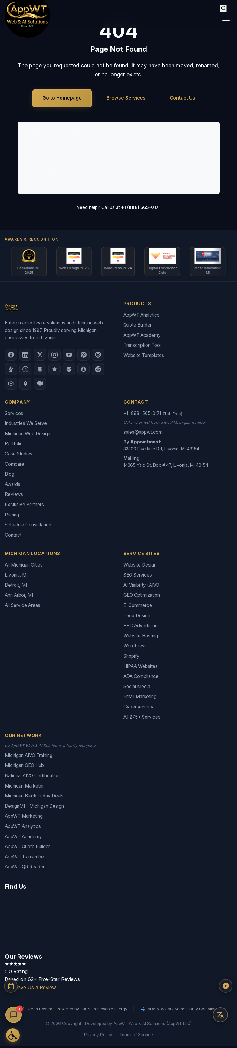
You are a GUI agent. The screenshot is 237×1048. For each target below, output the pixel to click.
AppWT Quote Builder (27, 849)
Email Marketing (139, 699)
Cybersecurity (138, 709)
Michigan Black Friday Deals (34, 798)
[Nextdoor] (69, 372)
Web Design (40, 146)
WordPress (135, 648)
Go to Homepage (62, 98)
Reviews (14, 497)
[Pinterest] (83, 357)
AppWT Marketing (24, 818)
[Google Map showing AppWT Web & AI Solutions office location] (118, 923)
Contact (13, 537)
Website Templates (143, 358)
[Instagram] (54, 357)
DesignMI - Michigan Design (34, 808)
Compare (14, 466)
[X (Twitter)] (40, 357)
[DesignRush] (40, 372)
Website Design (139, 567)
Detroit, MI (16, 587)
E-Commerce (135, 158)
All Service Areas (22, 608)
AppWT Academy (142, 337)
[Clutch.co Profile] (98, 357)
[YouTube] (69, 357)
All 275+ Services (141, 719)
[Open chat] (13, 1015)
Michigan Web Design (27, 436)
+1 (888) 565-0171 (140, 207)
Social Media (136, 689)
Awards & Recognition (31, 239)
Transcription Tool (142, 347)
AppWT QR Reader (24, 869)
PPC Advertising (140, 628)
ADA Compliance (141, 679)
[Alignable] (83, 372)
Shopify (131, 658)
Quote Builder (137, 327)
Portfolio (130, 180)
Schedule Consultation (28, 527)
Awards (12, 487)
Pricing (35, 180)
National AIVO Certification (32, 778)
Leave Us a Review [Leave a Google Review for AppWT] (30, 990)
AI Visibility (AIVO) (141, 169)
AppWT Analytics (141, 317)
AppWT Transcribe (24, 859)
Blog (9, 476)
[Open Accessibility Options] (13, 1034)
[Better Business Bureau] (25, 372)
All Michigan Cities (24, 567)
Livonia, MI (16, 577)
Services (14, 416)
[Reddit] (98, 372)
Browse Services (126, 98)
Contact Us (182, 98)
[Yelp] (11, 372)
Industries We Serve (26, 426)
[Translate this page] (220, 1014)
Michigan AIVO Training (28, 758)
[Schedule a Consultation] (13, 998)
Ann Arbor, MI (19, 597)
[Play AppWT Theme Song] (220, 996)
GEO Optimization (141, 597)
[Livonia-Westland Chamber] (11, 386)
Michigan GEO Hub (24, 768)
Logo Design (41, 169)
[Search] (223, 8)
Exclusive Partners (24, 507)
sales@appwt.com (143, 434)
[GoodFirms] (54, 372)
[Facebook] (11, 357)
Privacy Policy (98, 1037)
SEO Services (136, 146)
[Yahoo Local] (40, 386)
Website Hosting (140, 638)
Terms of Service (136, 1037)
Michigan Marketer (24, 788)
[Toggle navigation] (226, 18)
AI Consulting (42, 158)
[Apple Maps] (25, 386)
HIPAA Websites (140, 669)
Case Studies (18, 456)
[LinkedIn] (25, 357)
